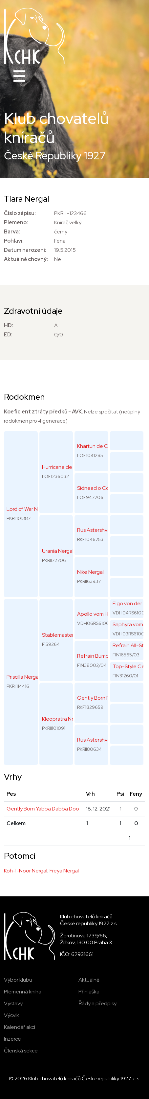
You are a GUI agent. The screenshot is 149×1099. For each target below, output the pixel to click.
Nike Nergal (90, 572)
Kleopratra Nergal (62, 718)
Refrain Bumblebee (100, 655)
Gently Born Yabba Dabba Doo (43, 808)
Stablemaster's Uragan (69, 634)
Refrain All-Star (130, 645)
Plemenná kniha (22, 991)
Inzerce (12, 1038)
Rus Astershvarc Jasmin (104, 739)
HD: (8, 325)
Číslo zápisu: (20, 213)
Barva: (12, 231)
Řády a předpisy (97, 1003)
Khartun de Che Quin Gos (107, 446)
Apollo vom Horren (99, 613)
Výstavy (13, 1003)
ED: (8, 334)
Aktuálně (88, 979)
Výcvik (11, 1015)
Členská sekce (21, 1050)
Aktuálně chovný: (26, 259)
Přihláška (88, 991)
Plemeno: (16, 222)
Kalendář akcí (19, 1027)
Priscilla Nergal (23, 676)
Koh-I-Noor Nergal (25, 870)
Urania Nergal (58, 551)
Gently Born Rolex (98, 697)
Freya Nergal (64, 870)
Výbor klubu (18, 979)
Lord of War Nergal (28, 509)
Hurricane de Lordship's (69, 467)
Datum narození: (25, 250)
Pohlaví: (14, 240)
